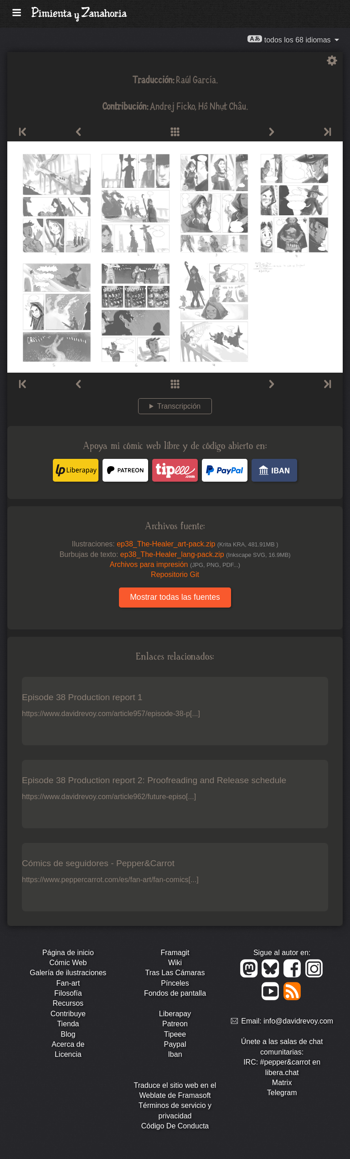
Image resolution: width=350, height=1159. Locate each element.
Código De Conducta (175, 1126)
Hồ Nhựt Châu (222, 105)
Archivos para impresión (175, 564)
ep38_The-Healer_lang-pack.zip (205, 554)
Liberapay (175, 1014)
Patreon (175, 1024)
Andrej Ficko (172, 105)
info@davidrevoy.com (298, 1021)
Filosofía (68, 993)
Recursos (68, 1003)
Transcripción (179, 406)
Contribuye (68, 1014)
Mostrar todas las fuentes (175, 597)
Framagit (174, 952)
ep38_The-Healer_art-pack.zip (197, 544)
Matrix (282, 1082)
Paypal (175, 1044)
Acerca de (67, 1044)
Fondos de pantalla (175, 993)
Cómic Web (68, 963)
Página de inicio (68, 952)
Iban (175, 1054)
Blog (68, 1034)
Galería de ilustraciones (68, 973)
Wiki (175, 963)
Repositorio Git (175, 574)
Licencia (68, 1054)
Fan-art (68, 983)
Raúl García (196, 79)
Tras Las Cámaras (175, 973)
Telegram (282, 1093)
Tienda (68, 1024)
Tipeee (175, 1034)
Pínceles (175, 983)
